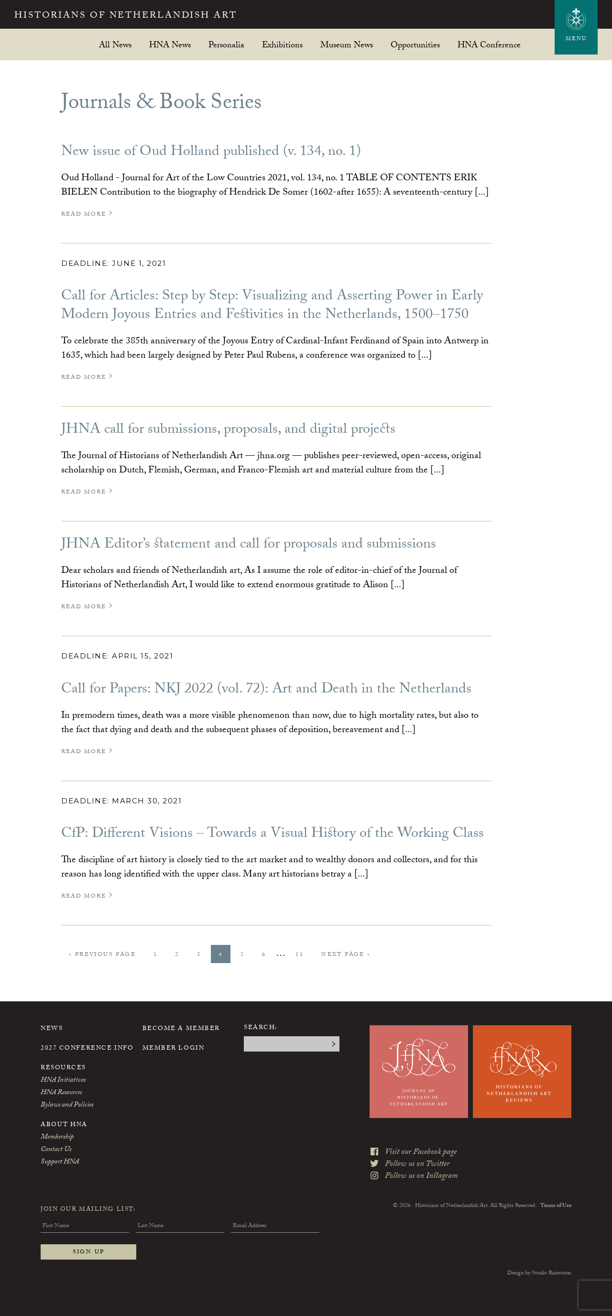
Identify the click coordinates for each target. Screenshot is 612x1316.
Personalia (226, 45)
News (52, 1029)
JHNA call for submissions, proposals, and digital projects (228, 430)
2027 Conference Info (87, 1048)
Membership (57, 1137)
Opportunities (415, 45)
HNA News (170, 45)
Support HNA (60, 1162)
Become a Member (181, 1029)
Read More (87, 214)
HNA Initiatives (63, 1081)
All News (115, 45)
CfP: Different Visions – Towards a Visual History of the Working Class (272, 834)
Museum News (346, 45)
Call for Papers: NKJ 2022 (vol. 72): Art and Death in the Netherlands (266, 690)
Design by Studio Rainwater (539, 1273)
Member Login (173, 1048)
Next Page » (346, 956)
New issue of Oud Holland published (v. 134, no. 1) (211, 153)
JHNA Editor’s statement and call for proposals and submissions (248, 545)
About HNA (64, 1125)
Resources (63, 1068)
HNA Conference (489, 45)
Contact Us (56, 1150)
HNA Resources (61, 1093)
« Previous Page (102, 956)
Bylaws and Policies (67, 1105)
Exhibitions (282, 45)
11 (303, 955)
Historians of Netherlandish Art (131, 16)
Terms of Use (555, 1204)
